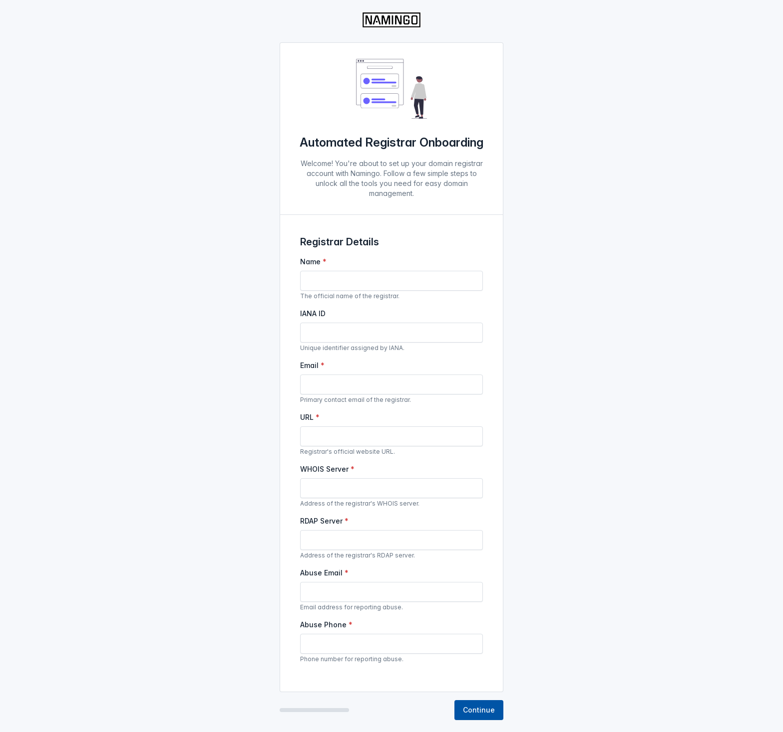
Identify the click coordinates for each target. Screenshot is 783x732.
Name (310, 261)
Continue (479, 710)
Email (309, 365)
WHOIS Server (324, 469)
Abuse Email (321, 572)
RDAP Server (321, 521)
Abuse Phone (323, 624)
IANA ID (313, 313)
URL (307, 417)
